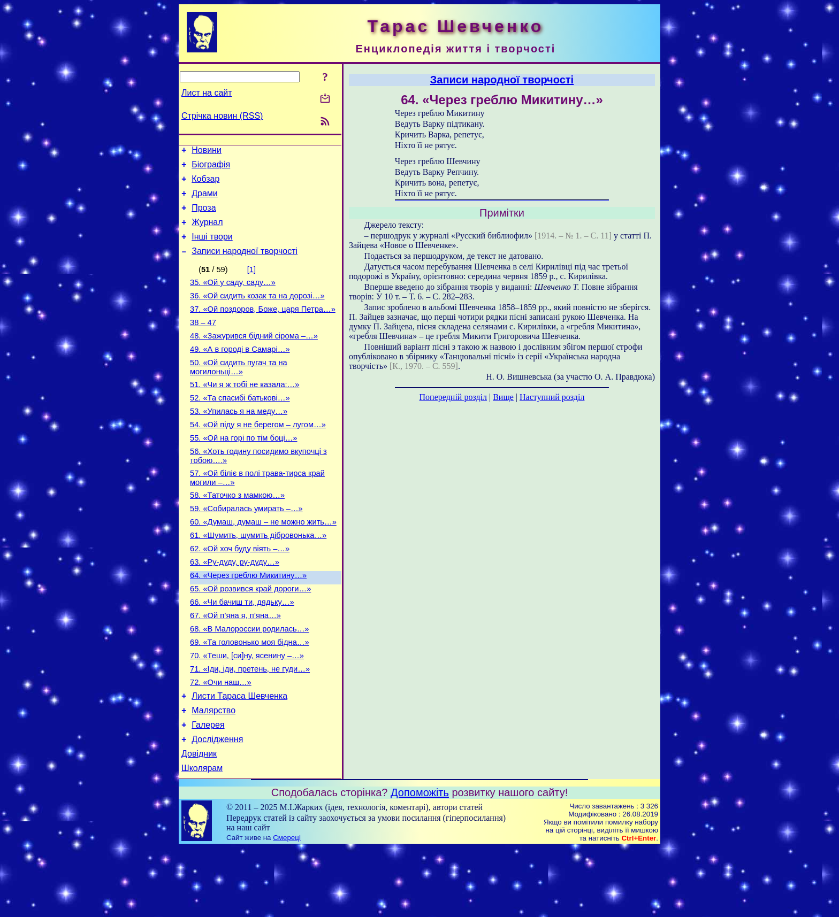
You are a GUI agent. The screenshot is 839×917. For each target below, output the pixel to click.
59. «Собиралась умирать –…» (246, 547)
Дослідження (217, 805)
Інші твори (212, 247)
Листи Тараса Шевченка (239, 756)
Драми (205, 199)
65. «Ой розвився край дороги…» (250, 637)
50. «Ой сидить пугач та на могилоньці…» (238, 391)
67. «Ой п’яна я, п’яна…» (235, 666)
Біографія (211, 167)
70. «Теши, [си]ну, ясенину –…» (247, 711)
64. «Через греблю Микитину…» (248, 622)
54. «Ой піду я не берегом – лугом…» (258, 455)
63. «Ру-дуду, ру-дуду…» (234, 607)
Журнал (207, 231)
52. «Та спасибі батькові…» (240, 425)
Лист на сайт (206, 92)
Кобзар (205, 183)
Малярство (213, 772)
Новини (207, 151)
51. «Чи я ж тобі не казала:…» (244, 410)
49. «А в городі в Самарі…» (240, 371)
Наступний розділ (552, 397)
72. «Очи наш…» (220, 741)
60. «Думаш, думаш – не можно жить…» (263, 562)
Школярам (202, 837)
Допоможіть (420, 861)
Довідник (199, 821)
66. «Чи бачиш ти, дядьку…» (242, 652)
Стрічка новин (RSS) (222, 115)
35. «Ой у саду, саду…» (233, 296)
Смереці (287, 907)
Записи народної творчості (245, 263)
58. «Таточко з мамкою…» (237, 532)
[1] (251, 282)
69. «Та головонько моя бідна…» (249, 696)
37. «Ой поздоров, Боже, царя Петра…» (262, 326)
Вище (503, 397)
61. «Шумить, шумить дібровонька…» (258, 577)
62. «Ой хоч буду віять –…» (239, 592)
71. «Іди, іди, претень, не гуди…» (250, 726)
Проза (204, 215)
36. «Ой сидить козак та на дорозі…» (257, 311)
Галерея (208, 788)
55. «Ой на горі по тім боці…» (244, 470)
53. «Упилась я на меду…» (238, 440)
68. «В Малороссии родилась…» (249, 681)
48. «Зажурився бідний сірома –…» (254, 356)
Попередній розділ (453, 397)
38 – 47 (203, 341)
